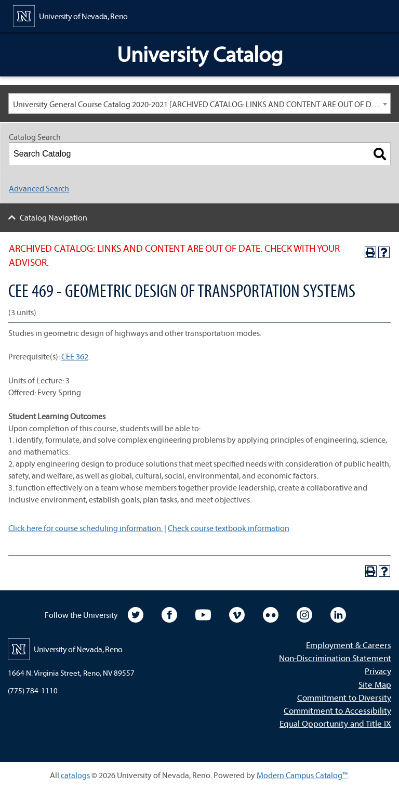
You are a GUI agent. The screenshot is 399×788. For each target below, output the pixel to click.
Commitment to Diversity (344, 697)
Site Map (374, 684)
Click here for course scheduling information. (85, 528)
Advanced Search (39, 188)
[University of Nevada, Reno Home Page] (70, 15)
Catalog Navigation (53, 217)
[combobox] (199, 103)
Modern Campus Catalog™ (302, 775)
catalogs (75, 775)
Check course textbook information (228, 528)
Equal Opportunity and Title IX (335, 723)
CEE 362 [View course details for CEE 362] (74, 356)
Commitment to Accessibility (337, 710)
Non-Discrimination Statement (335, 657)
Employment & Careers (348, 644)
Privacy (378, 670)
